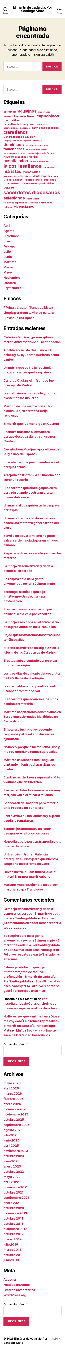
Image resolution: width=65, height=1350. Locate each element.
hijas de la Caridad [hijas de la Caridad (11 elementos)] (45, 153)
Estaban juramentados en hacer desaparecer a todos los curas (32, 922)
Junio (7, 257)
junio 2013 (11, 1260)
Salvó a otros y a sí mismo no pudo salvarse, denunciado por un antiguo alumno (30, 540)
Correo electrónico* (32, 1049)
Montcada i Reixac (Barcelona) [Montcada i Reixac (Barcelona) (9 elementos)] (17, 176)
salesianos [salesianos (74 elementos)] (14, 198)
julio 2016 (10, 1244)
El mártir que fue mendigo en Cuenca (31, 423)
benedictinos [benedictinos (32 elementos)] (24, 116)
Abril (7, 225)
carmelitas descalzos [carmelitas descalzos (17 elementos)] (45, 127)
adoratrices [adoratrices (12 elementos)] (9, 111)
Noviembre (11, 277)
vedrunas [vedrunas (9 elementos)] (7, 207)
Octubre (9, 283)
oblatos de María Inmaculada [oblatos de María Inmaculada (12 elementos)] (40, 179)
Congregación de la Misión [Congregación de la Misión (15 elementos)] (19, 136)
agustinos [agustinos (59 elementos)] (27, 111)
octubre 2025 (13, 1119)
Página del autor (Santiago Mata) (28, 307)
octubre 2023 (13, 1156)
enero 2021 (11, 1203)
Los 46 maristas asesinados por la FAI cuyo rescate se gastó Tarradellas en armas (31, 954)
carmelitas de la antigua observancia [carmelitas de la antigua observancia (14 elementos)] (25, 124)
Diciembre (11, 236)
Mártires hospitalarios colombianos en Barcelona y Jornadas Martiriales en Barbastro (32, 716)
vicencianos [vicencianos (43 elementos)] (24, 206)
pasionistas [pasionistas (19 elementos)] (46, 183)
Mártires (9, 262)
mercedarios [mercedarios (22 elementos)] (31, 172)
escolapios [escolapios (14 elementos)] (31, 145)
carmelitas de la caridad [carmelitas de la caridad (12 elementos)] (16, 128)
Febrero (9, 246)
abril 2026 (11, 1088)
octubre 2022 (13, 1171)
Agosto (8, 231)
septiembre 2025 (16, 1125)
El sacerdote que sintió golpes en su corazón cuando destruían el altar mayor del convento (30, 492)
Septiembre (12, 288)
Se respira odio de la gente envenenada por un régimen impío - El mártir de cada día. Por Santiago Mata (31, 940)
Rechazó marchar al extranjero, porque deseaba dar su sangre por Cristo (29, 436)
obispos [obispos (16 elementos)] (18, 179)
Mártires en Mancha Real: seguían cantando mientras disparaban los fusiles (29, 764)
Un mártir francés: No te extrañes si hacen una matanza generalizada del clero (31, 522)
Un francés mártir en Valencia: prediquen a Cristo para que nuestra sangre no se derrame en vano (30, 859)
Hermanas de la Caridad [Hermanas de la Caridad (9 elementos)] (36, 149)
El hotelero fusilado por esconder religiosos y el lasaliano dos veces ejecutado (28, 734)
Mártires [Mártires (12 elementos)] (53, 176)
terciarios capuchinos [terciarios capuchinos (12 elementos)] (15, 202)
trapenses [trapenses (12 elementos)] (34, 202)
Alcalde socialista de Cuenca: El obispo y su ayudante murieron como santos (31, 354)
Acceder (9, 1279)
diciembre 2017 (15, 1229)
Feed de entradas (16, 1285)
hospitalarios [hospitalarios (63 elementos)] (15, 160)
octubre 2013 (13, 1255)
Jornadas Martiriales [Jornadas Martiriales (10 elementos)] (39, 161)
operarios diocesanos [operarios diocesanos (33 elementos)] (20, 183)
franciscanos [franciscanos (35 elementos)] (13, 149)
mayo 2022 (11, 1177)
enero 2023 (12, 1166)
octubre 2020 (13, 1208)
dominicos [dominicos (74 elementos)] (13, 144)
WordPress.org (14, 1295)
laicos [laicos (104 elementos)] (9, 166)
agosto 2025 (13, 1130)
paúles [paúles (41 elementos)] (9, 187)
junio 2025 (11, 1140)
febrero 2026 (13, 1099)
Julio (7, 251)
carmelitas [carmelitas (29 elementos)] (11, 120)
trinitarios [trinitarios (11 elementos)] (46, 203)
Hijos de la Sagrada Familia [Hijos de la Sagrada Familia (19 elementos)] (20, 156)
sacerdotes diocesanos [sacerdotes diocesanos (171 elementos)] (31, 192)
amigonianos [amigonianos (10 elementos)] (44, 112)
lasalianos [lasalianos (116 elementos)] (29, 166)
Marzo (8, 267)
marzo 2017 (12, 1239)
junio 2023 (11, 1161)
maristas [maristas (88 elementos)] (12, 171)
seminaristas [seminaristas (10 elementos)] (33, 199)
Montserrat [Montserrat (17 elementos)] (39, 176)
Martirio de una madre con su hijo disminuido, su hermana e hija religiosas (28, 410)
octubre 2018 (13, 1223)
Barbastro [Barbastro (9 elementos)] (8, 117)
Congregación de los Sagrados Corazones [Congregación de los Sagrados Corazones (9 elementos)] (22, 141)
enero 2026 (12, 1104)
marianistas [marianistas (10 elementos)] (48, 167)
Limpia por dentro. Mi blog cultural (29, 312)
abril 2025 (11, 1145)
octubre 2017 (13, 1234)
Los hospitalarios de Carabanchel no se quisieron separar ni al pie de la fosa (30, 1003)
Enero (7, 241)
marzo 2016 (12, 1249)
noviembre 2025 (15, 1114)
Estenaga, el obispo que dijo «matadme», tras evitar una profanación (24, 596)
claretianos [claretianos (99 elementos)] (15, 132)
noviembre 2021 (15, 1187)
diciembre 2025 (15, 1109)
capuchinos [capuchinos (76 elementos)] (47, 115)
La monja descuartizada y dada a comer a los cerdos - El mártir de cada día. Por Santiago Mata (31, 913)
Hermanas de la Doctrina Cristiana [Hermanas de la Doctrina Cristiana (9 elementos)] (18, 153)
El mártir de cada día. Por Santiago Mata (32, 9)
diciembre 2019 (15, 1213)
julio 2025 (10, 1135)
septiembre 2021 (16, 1197)
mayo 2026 (12, 1083)
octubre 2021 (13, 1192)
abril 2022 (11, 1182)
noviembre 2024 (15, 1151)
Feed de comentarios (19, 1290)
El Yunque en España (18, 318)
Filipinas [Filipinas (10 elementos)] (44, 145)
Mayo (7, 272)
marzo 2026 (12, 1093)
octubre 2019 (13, 1218)
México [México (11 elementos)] (7, 180)
